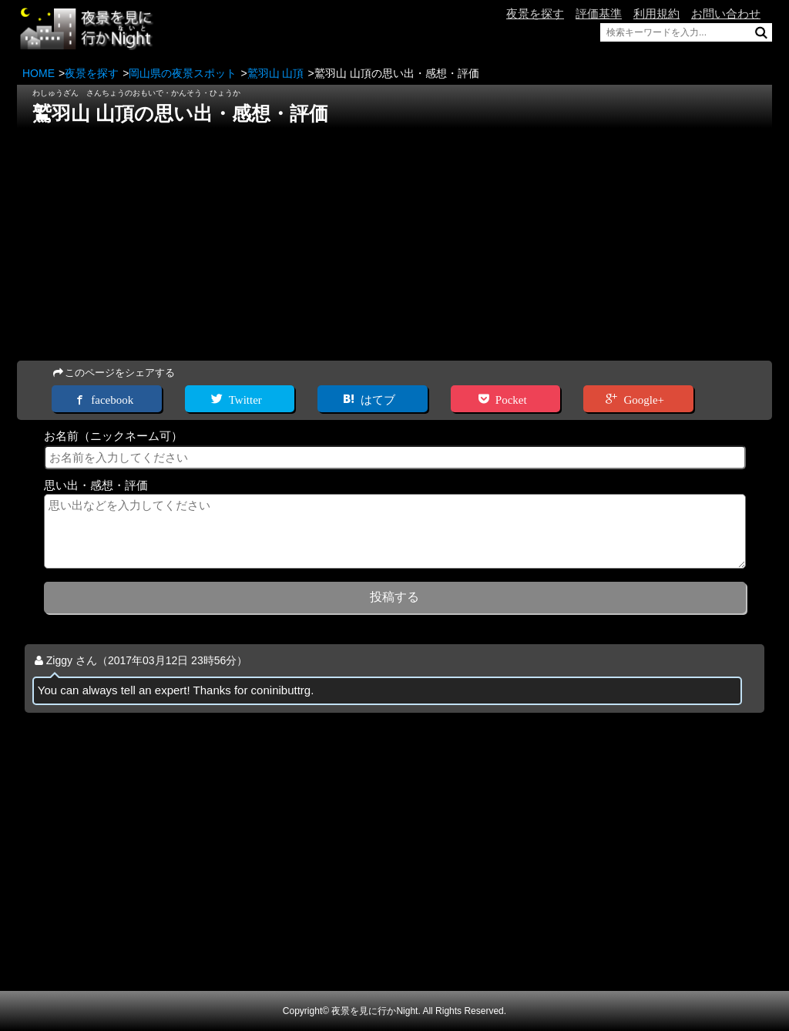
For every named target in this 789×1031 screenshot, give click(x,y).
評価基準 (599, 13)
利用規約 (656, 13)
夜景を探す (535, 13)
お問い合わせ (725, 13)
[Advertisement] (394, 240)
